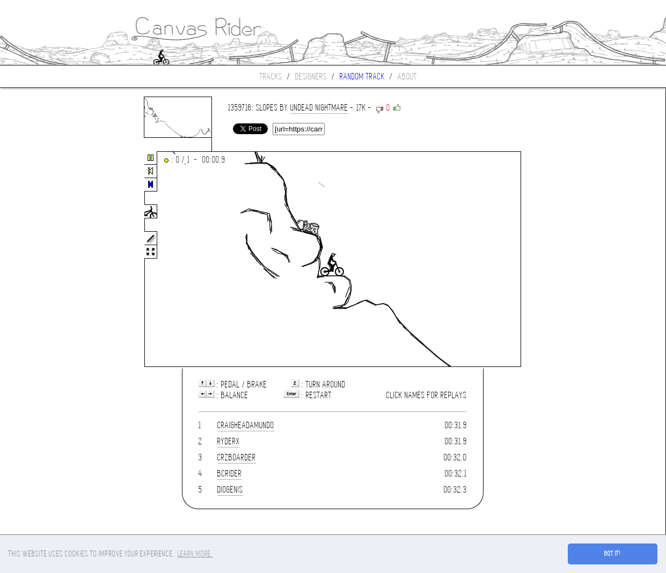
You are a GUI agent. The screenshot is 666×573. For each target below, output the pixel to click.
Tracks (271, 76)
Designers (311, 76)
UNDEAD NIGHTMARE (319, 107)
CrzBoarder (236, 457)
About (407, 76)
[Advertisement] (45, 260)
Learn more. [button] (195, 554)
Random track (362, 76)
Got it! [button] (612, 553)
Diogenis (230, 489)
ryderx (228, 441)
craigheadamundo (245, 425)
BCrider (229, 473)
